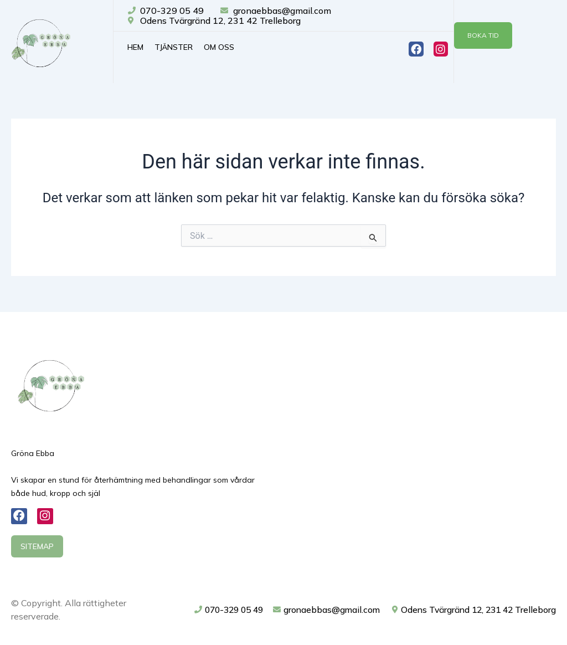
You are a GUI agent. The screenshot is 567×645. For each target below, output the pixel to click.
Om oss (219, 47)
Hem (135, 47)
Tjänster (173, 47)
